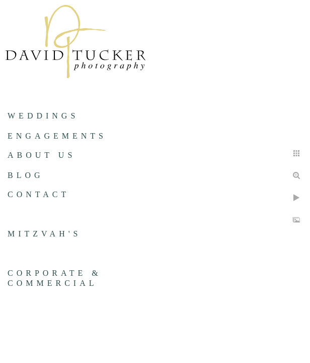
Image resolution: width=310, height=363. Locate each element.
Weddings (43, 115)
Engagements (57, 136)
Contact (38, 194)
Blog (26, 175)
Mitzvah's (44, 233)
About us (41, 155)
